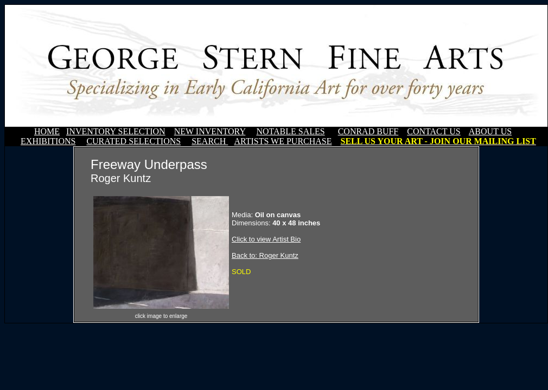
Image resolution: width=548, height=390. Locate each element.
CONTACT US (433, 131)
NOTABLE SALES (290, 131)
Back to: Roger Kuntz (265, 255)
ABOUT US (490, 131)
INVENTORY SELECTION (115, 131)
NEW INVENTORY (210, 131)
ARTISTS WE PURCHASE (283, 141)
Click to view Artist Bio (266, 239)
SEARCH (210, 141)
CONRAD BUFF (368, 131)
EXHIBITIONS (48, 141)
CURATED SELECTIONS (133, 141)
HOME (47, 131)
